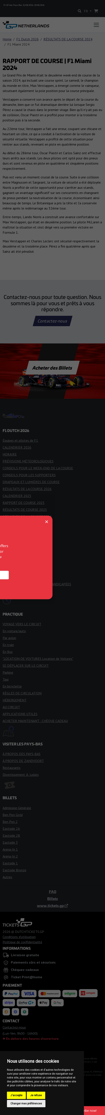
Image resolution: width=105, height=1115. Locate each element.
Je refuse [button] (36, 1095)
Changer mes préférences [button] (26, 1103)
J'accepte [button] (16, 1095)
